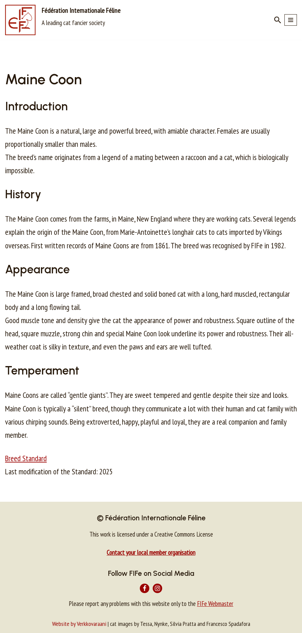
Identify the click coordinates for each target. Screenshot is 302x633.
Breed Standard (26, 458)
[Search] (277, 20)
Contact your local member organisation (151, 552)
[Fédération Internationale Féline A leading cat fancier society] (63, 20)
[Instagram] (157, 588)
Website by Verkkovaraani (79, 624)
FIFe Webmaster (215, 604)
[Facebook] (144, 588)
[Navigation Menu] (290, 20)
